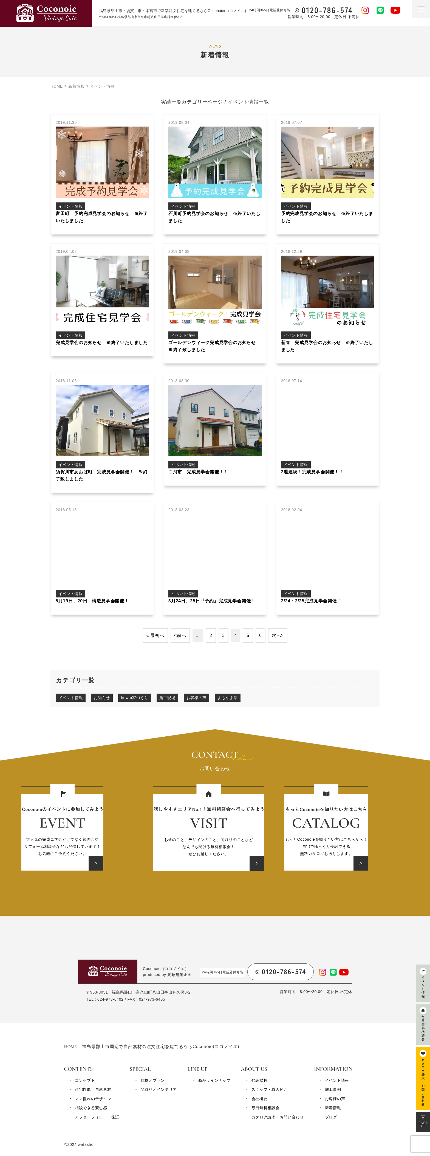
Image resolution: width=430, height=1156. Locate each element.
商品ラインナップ (214, 1080)
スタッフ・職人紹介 (269, 1089)
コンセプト (85, 1080)
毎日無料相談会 (265, 1108)
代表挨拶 (259, 1080)
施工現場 (167, 698)
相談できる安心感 (91, 1108)
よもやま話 (227, 698)
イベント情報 (71, 698)
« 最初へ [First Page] (155, 635)
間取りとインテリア (159, 1089)
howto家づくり (134, 698)
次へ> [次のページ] (278, 635)
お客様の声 (196, 698)
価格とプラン (153, 1080)
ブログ (331, 1117)
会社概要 (259, 1099)
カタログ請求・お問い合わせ (277, 1117)
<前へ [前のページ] (180, 635)
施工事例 (333, 1089)
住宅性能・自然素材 (93, 1089)
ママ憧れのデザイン (93, 1099)
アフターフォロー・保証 (97, 1117)
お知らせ (102, 698)
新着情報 (333, 1108)
